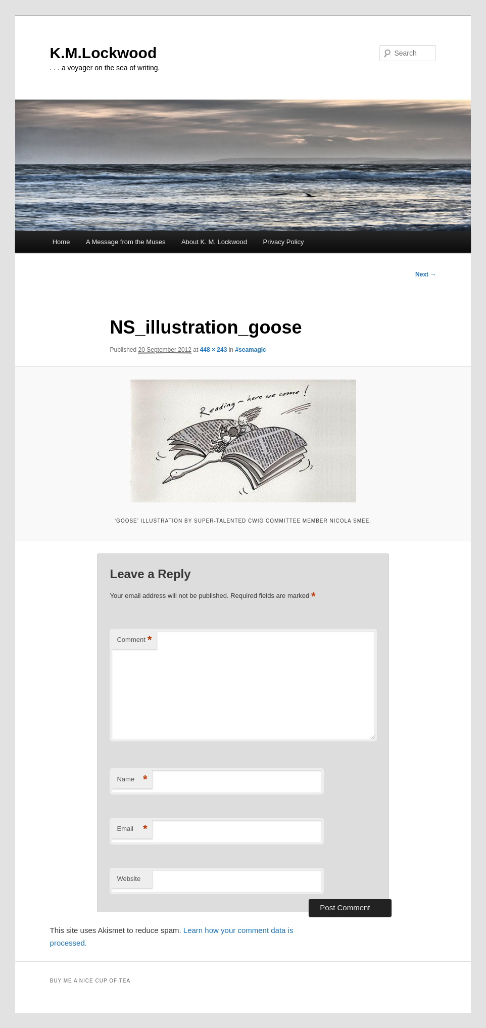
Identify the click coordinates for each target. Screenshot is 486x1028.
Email (132, 829)
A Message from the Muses (126, 242)
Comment (134, 640)
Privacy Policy (283, 242)
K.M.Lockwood (103, 52)
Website (128, 878)
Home (61, 242)
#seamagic (250, 349)
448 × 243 (213, 349)
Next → (425, 274)
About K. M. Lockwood (214, 242)
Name (132, 779)
